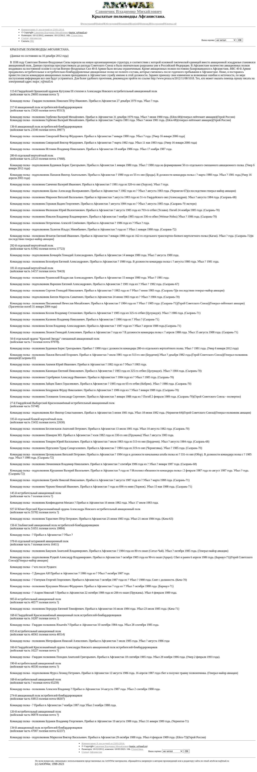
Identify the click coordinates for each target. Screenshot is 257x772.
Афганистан (35, 38)
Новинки (124, 23)
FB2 (32, 41)
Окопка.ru (170, 23)
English (134, 23)
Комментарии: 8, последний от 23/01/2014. (42, 29)
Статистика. (77, 35)
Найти (99, 23)
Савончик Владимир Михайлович (128, 11)
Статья (24, 38)
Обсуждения (111, 23)
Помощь (144, 23)
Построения (157, 23)
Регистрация (88, 23)
